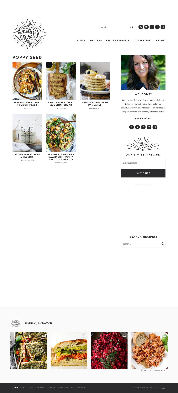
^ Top (15, 388)
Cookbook (143, 40)
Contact (41, 388)
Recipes (96, 40)
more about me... (143, 118)
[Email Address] (143, 163)
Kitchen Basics (118, 40)
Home (80, 40)
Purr (163, 388)
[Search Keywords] (113, 27)
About (161, 40)
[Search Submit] (132, 27)
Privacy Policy (78, 388)
